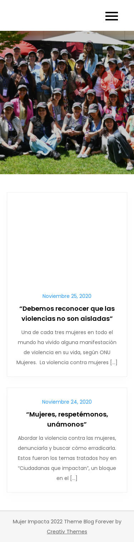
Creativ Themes (67, 531)
